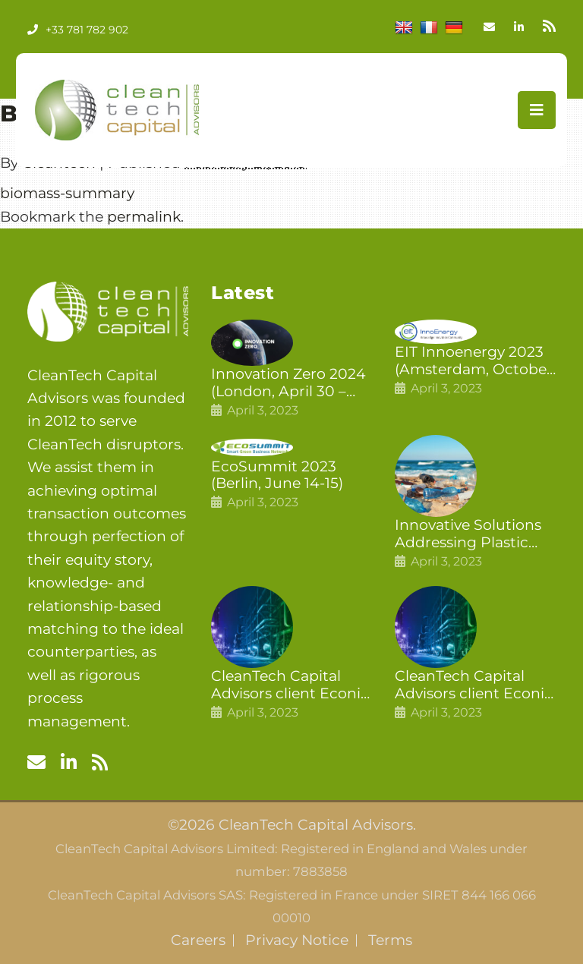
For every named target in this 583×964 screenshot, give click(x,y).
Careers (198, 940)
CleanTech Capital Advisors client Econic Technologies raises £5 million (474, 685)
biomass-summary (67, 193)
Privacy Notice (296, 940)
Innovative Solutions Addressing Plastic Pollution (468, 534)
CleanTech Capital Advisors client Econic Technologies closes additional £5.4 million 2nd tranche (291, 685)
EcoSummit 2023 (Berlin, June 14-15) (277, 475)
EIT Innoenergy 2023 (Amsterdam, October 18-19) (474, 361)
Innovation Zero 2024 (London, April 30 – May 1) (288, 383)
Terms (390, 940)
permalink (144, 216)
